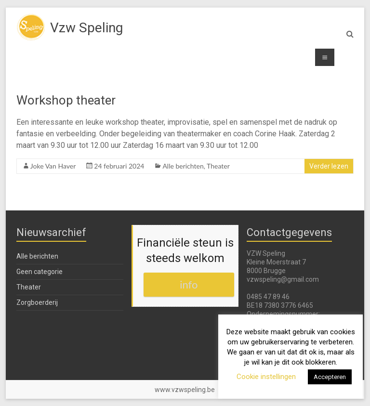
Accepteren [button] (330, 376)
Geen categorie (39, 271)
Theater (218, 166)
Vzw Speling (86, 28)
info (189, 284)
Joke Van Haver (53, 166)
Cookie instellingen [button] (266, 376)
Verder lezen (328, 166)
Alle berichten (182, 166)
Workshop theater (66, 100)
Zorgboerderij (37, 302)
